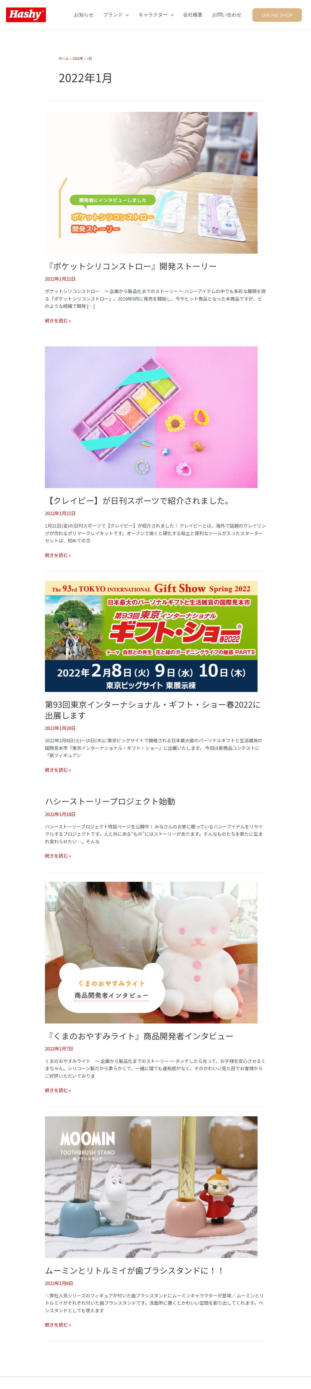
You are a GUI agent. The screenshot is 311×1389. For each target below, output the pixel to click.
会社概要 (193, 14)
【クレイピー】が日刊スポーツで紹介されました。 (139, 500)
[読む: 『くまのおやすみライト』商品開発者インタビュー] (151, 951)
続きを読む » (58, 320)
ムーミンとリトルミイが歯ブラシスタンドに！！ (135, 1269)
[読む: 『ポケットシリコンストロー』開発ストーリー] (151, 182)
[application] (126, 15)
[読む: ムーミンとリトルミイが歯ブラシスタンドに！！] (151, 1185)
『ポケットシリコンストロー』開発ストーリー (131, 266)
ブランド (116, 15)
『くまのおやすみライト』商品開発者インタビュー (139, 1034)
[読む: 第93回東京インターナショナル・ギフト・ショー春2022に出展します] (151, 635)
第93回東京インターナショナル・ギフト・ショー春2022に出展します (153, 709)
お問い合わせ (226, 14)
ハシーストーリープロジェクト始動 (110, 800)
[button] (278, 15)
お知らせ (84, 14)
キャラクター (156, 15)
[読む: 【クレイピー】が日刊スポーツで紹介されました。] (151, 416)
